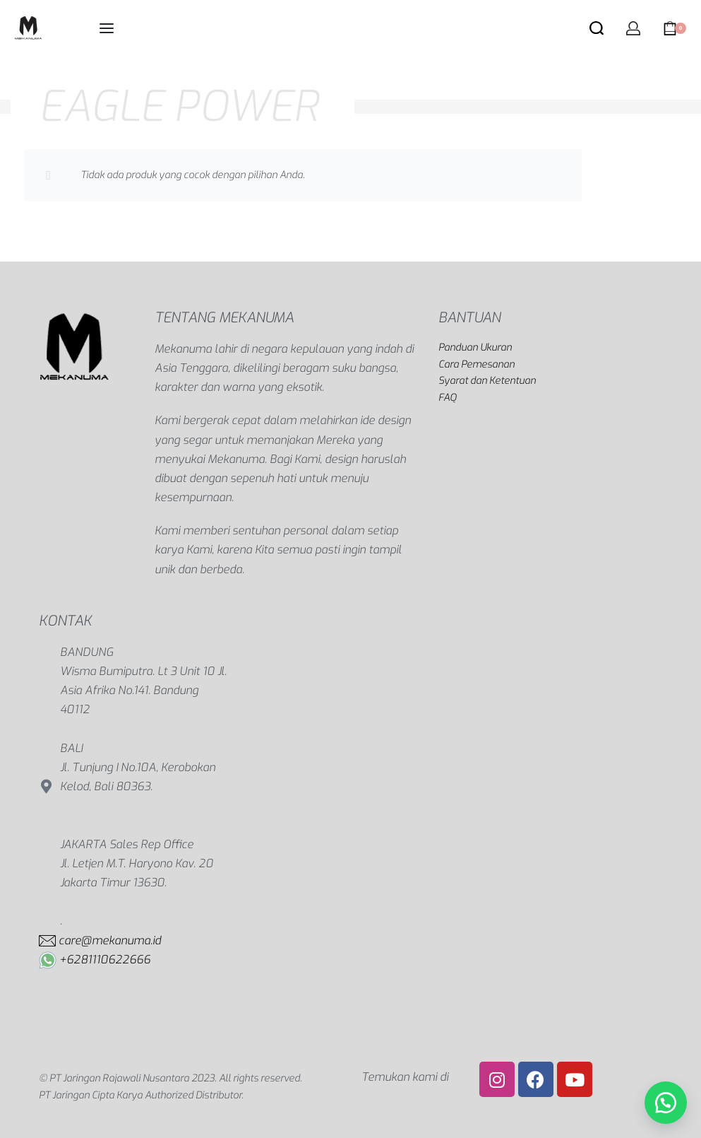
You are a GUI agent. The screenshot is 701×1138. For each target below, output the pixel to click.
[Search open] (596, 28)
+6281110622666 (104, 959)
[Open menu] (106, 28)
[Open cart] (674, 28)
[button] (666, 1102)
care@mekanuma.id (110, 940)
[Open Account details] (633, 28)
